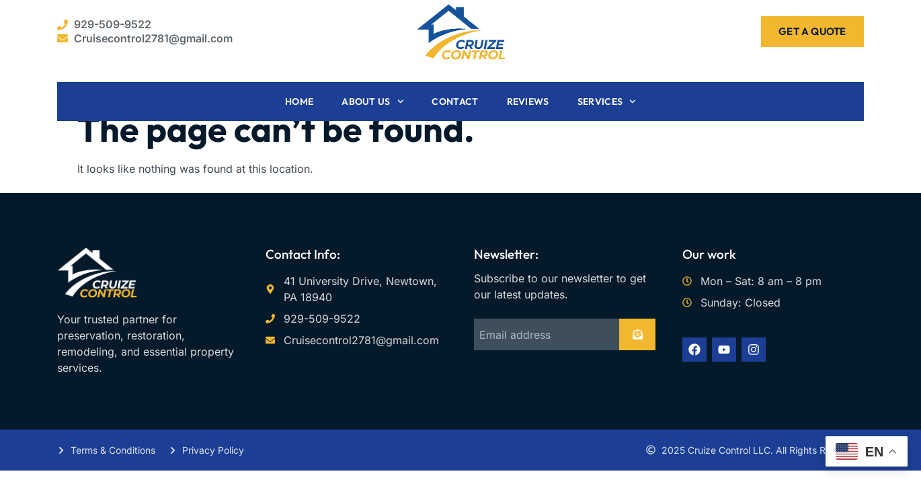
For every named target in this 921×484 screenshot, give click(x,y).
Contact (455, 101)
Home (299, 101)
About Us (372, 101)
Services (606, 101)
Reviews (528, 101)
